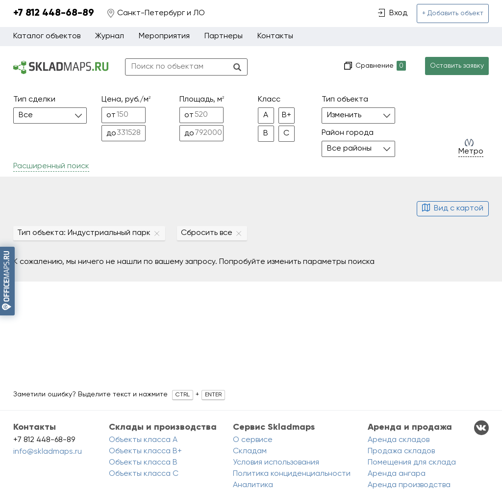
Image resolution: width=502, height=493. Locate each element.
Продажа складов (401, 451)
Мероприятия (164, 36)
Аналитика (253, 485)
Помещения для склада (412, 463)
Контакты (275, 36)
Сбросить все (206, 233)
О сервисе (253, 440)
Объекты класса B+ (145, 451)
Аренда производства (409, 485)
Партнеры (223, 36)
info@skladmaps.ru (47, 452)
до (111, 133)
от (111, 115)
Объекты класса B (143, 463)
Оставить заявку (457, 65)
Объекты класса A (143, 440)
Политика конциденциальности (292, 474)
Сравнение (379, 66)
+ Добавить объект (452, 13)
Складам (250, 451)
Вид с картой (452, 208)
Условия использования (276, 463)
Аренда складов (398, 440)
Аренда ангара (397, 474)
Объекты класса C (143, 474)
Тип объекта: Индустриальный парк (84, 233)
